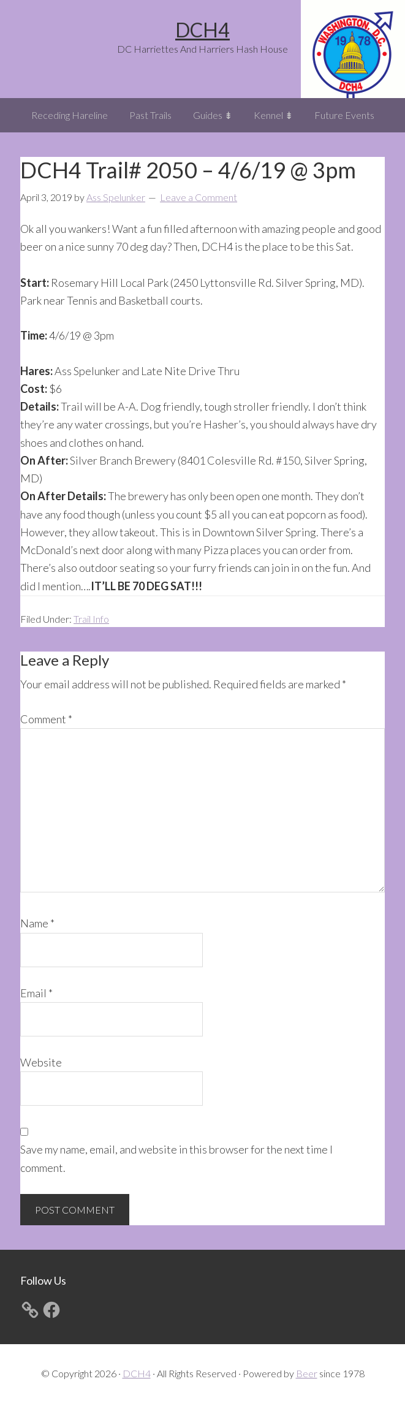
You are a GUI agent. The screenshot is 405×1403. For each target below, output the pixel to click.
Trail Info (91, 619)
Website (41, 1062)
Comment (46, 719)
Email (36, 993)
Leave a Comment (198, 197)
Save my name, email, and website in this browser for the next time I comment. (176, 1158)
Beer (306, 1373)
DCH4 (202, 30)
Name (37, 923)
